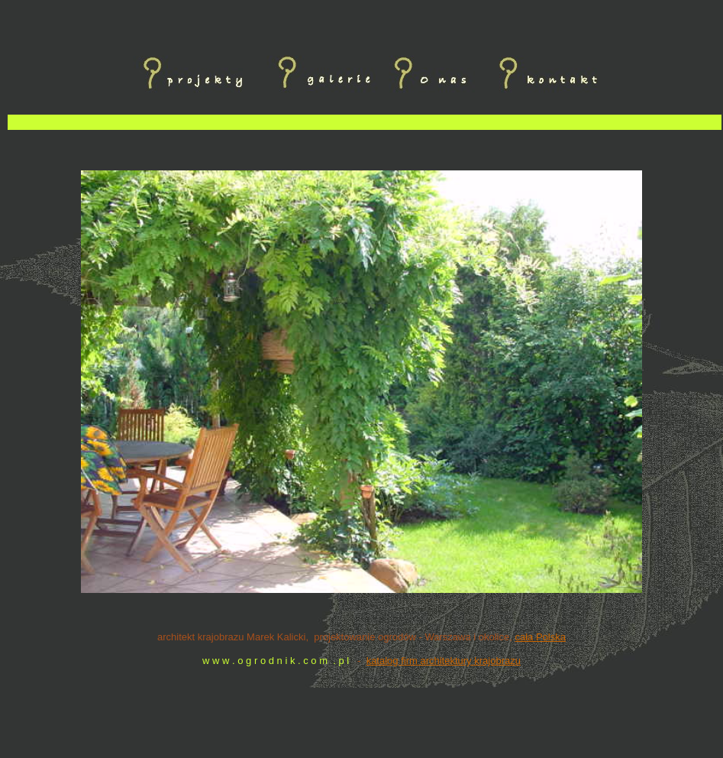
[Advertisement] (365, 149)
